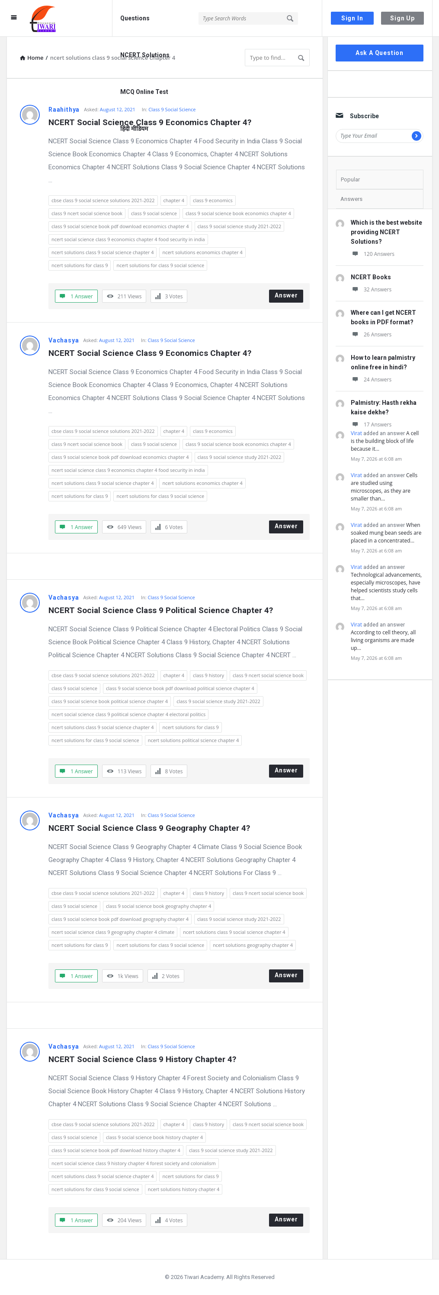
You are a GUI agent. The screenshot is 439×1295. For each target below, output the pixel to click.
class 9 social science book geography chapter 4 (158, 906)
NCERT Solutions (145, 55)
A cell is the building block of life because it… (385, 441)
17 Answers (371, 424)
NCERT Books (371, 277)
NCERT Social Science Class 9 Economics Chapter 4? (149, 353)
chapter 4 (174, 200)
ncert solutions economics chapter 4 (202, 252)
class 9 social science (154, 213)
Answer (286, 295)
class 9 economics (213, 200)
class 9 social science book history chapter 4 (154, 1137)
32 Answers (371, 289)
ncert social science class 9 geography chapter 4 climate (112, 932)
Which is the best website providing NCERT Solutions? (386, 232)
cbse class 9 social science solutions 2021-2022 (103, 200)
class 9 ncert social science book (86, 213)
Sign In (352, 18)
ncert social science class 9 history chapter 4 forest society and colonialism (133, 1163)
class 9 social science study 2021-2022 (240, 226)
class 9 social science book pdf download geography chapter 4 (120, 919)
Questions (135, 18)
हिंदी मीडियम (134, 128)
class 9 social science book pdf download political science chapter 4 (180, 688)
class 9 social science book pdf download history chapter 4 (115, 1150)
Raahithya (64, 109)
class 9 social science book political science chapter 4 (109, 701)
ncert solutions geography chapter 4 (253, 945)
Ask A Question (380, 52)
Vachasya (63, 340)
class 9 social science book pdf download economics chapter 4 (120, 226)
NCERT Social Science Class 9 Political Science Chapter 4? (160, 610)
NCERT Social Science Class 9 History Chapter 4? (142, 1059)
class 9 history (208, 675)
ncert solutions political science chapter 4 (193, 740)
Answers (351, 199)
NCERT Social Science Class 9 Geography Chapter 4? (149, 828)
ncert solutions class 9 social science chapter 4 (102, 252)
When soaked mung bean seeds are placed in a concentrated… (386, 532)
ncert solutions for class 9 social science (160, 265)
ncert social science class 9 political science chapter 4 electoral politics (128, 714)
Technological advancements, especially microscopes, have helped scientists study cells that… (386, 586)
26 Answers (371, 334)
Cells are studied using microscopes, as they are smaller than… (384, 486)
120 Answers (372, 254)
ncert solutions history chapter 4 (184, 1189)
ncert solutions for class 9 (79, 265)
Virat (356, 433)
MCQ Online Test (144, 91)
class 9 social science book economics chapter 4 (238, 213)
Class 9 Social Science (171, 109)
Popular (350, 179)
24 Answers (371, 379)
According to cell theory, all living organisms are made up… (383, 640)
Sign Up (402, 18)
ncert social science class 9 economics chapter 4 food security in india (128, 239)
